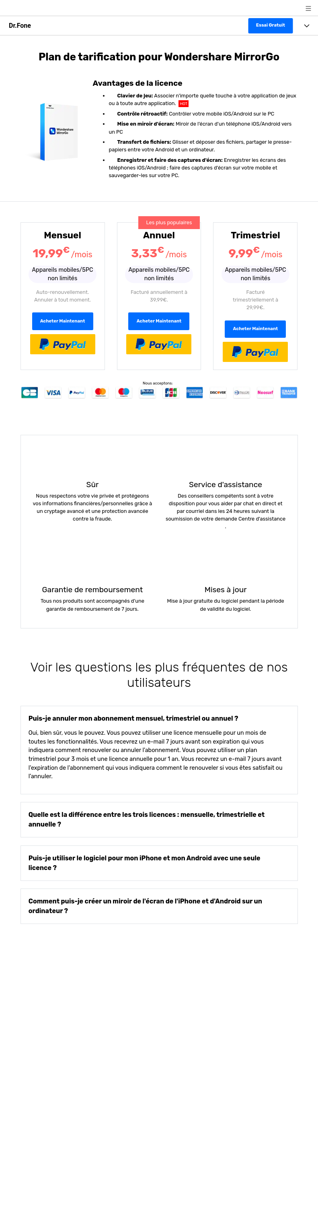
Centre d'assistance (261, 519)
